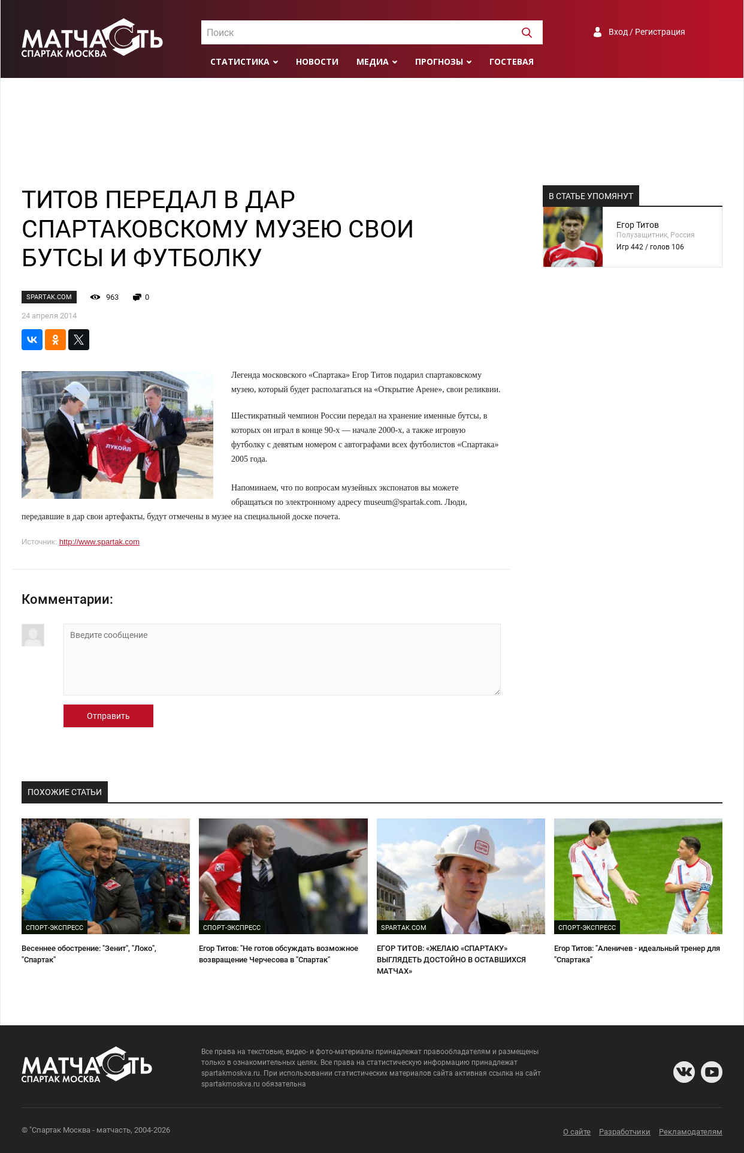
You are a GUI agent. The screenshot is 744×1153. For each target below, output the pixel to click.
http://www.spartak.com (99, 541)
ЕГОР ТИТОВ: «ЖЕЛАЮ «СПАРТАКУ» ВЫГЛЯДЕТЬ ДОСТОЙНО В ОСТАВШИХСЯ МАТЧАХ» (451, 959)
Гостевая (511, 61)
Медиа (372, 61)
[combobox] (372, 32)
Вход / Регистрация (647, 32)
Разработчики (625, 1131)
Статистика (240, 61)
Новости (317, 61)
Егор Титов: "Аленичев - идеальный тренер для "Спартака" (637, 954)
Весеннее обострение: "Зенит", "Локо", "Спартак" (89, 954)
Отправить (108, 716)
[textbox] (372, 33)
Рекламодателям (690, 1131)
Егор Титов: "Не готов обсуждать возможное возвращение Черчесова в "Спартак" (278, 954)
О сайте (577, 1131)
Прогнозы (439, 61)
